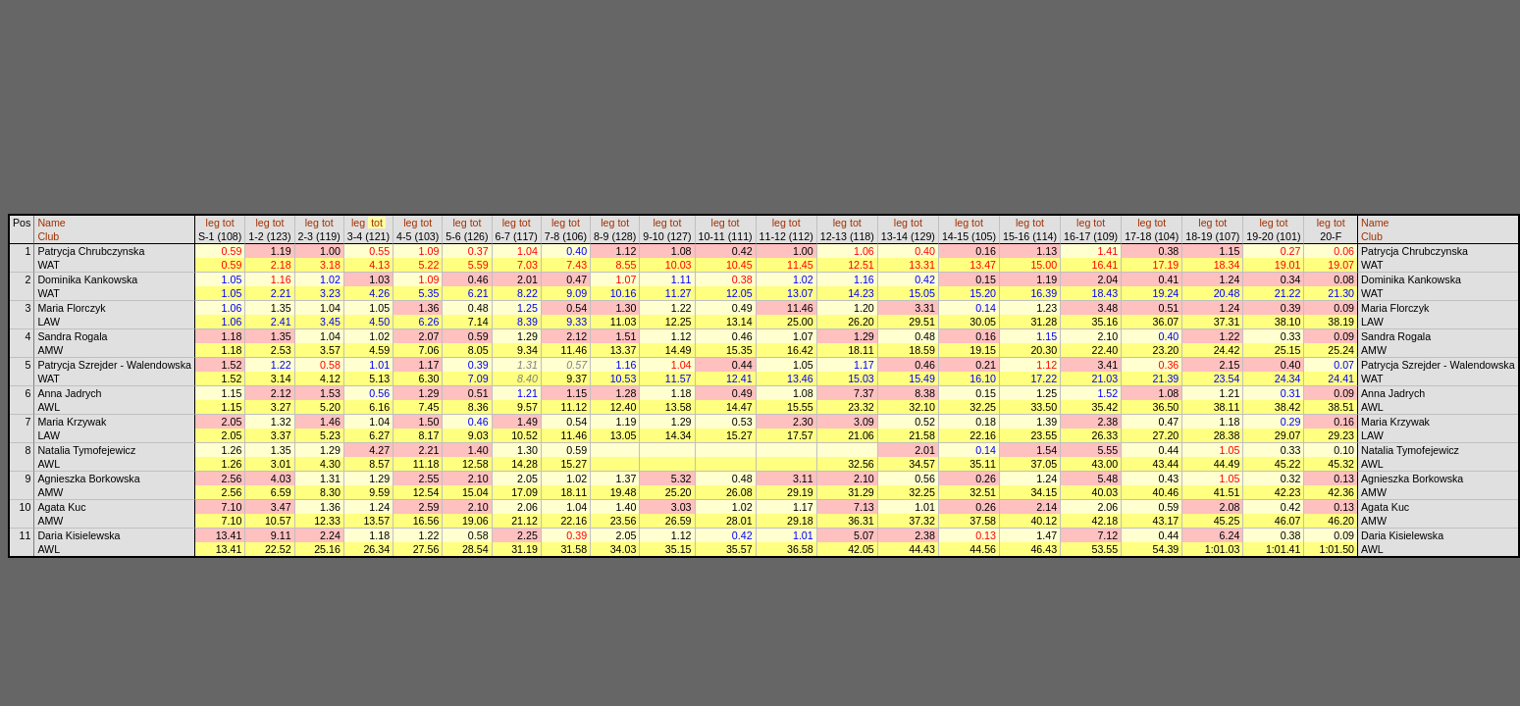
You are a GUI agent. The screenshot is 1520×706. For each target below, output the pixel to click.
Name (51, 222)
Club (48, 236)
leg (213, 222)
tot (229, 222)
